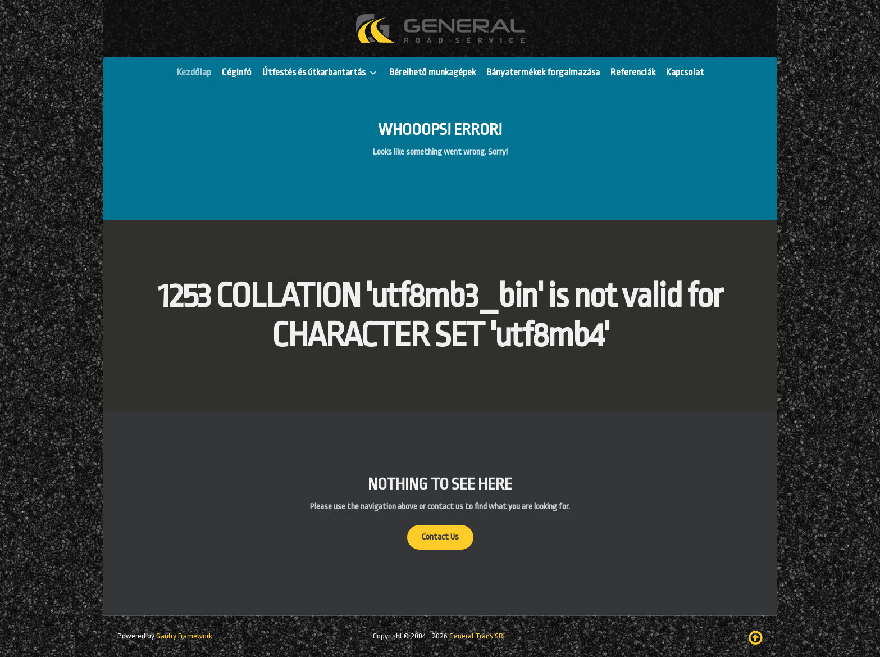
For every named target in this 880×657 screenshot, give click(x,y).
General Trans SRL (478, 636)
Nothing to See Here (440, 484)
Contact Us (440, 537)
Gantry (184, 636)
